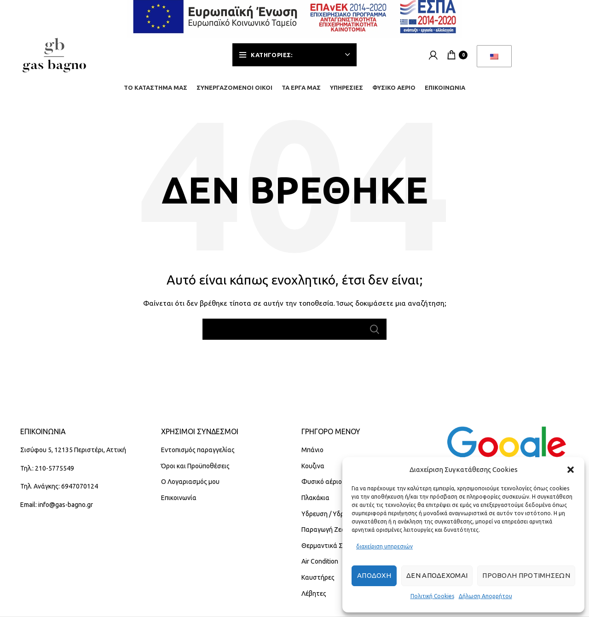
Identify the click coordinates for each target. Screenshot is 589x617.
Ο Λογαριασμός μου (190, 488)
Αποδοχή (374, 575)
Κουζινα (312, 472)
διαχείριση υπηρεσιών (384, 546)
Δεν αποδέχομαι (437, 575)
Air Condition (319, 568)
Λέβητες (313, 600)
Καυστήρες (318, 584)
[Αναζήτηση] (294, 335)
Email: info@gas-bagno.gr (56, 511)
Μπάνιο (312, 456)
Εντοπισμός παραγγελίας (198, 456)
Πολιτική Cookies (432, 596)
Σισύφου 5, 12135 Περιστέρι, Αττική (73, 456)
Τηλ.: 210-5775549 (47, 474)
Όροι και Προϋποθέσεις (195, 472)
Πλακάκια (315, 504)
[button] (570, 469)
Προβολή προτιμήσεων (526, 575)
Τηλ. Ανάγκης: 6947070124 (59, 493)
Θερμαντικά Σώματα (332, 552)
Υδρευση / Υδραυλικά (332, 520)
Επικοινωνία (178, 504)
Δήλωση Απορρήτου (485, 596)
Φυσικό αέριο (321, 488)
